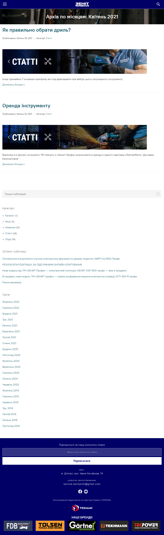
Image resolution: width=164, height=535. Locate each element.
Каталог (10, 215)
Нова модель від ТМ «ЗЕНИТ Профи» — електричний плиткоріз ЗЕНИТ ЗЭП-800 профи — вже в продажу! (64, 270)
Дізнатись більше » (13, 84)
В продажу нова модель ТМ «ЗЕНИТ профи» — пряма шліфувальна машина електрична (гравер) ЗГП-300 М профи (69, 276)
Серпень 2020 (10, 372)
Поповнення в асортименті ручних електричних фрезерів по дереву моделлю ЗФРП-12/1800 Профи (61, 258)
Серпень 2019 (10, 396)
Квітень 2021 (9, 325)
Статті (49, 38)
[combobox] (82, 194)
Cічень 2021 (9, 343)
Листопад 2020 (11, 355)
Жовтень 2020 (11, 360)
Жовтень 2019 (10, 390)
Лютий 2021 (9, 337)
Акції (8, 221)
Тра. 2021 (7, 319)
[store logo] (82, 4)
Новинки (10, 227)
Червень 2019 (10, 402)
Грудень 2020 (10, 349)
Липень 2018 (9, 420)
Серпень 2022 (10, 307)
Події (8, 239)
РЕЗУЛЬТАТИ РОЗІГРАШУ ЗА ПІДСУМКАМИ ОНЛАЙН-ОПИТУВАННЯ (42, 264)
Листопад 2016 (11, 425)
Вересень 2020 (11, 366)
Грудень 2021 (10, 313)
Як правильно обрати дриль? (36, 30)
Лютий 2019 (9, 414)
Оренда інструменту (26, 105)
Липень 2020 (10, 378)
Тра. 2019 (7, 408)
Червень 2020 (10, 384)
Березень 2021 (11, 331)
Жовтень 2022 (10, 301)
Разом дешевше (11, 282)
